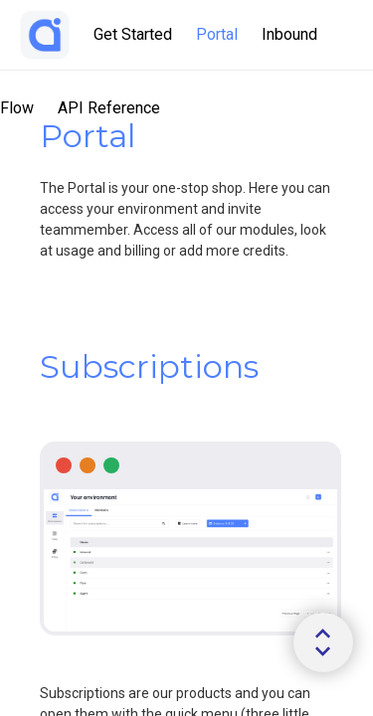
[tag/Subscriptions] (30, 367)
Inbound (289, 34)
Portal (217, 34)
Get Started (132, 34)
